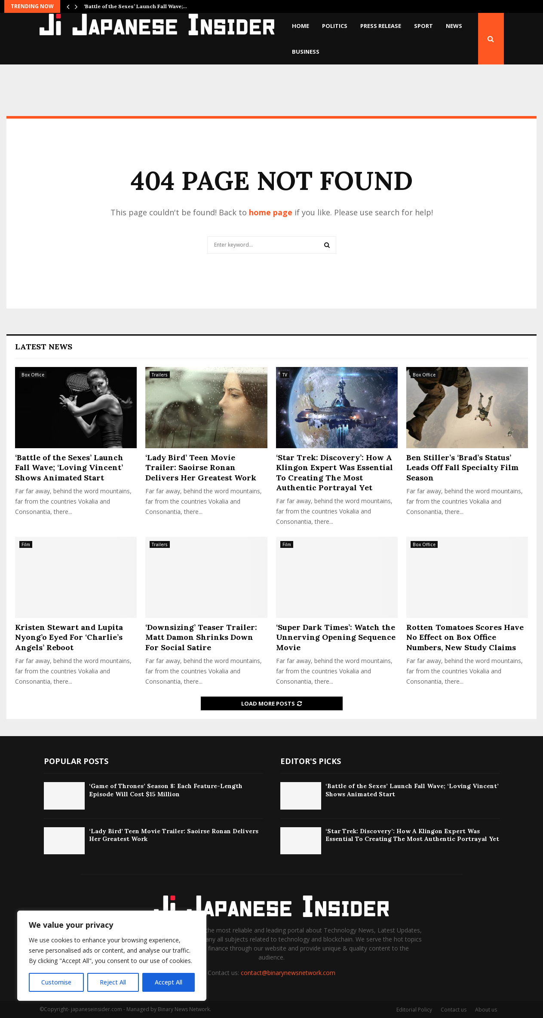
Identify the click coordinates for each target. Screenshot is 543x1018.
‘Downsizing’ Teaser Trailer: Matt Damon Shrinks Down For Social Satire (201, 637)
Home (300, 26)
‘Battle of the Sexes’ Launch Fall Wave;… (135, 6)
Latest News (43, 347)
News (454, 26)
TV (284, 375)
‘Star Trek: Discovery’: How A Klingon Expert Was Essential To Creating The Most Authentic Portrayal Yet (334, 472)
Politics (334, 26)
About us (486, 1009)
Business (305, 51)
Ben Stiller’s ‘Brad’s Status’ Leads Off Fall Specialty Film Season (462, 467)
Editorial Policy (414, 1009)
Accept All (168, 982)
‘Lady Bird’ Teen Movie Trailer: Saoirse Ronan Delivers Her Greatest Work (200, 467)
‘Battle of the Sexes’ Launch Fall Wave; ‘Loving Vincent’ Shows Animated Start (69, 467)
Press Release (380, 26)
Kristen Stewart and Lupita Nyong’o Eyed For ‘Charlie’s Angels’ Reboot (69, 637)
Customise (56, 982)
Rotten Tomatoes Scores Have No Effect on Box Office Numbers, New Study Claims (465, 637)
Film (25, 544)
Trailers (160, 375)
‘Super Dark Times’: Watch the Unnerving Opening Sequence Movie (336, 637)
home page (270, 212)
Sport (423, 26)
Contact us (453, 1009)
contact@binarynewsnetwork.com (288, 973)
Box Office (32, 375)
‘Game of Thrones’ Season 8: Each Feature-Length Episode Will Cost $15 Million (165, 790)
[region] (111, 956)
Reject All (113, 982)
